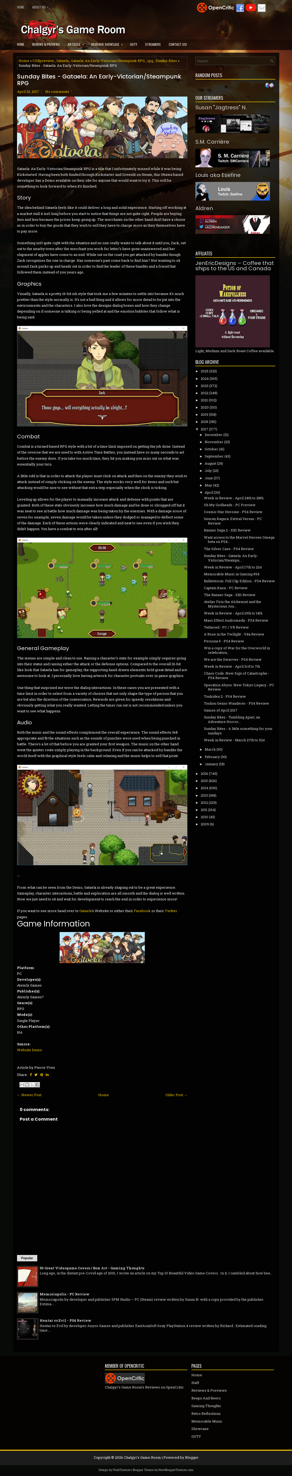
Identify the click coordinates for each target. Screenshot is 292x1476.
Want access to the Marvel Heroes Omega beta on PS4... (239, 539)
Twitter (171, 910)
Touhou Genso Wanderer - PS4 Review (236, 703)
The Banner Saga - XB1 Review (230, 594)
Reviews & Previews (46, 44)
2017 (204, 429)
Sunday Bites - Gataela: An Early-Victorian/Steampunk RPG (99, 79)
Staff (195, 1382)
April (209, 492)
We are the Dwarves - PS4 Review (233, 659)
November (214, 441)
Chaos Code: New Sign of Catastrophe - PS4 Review (236, 675)
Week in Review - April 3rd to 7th (232, 666)
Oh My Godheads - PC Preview (230, 504)
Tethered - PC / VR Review (226, 627)
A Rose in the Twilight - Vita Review (234, 634)
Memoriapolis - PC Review (64, 1294)
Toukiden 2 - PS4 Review (225, 696)
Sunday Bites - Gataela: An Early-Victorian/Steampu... (231, 558)
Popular (27, 1258)
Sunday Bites (166, 60)
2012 (204, 802)
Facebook (142, 910)
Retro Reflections (206, 1413)
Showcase (200, 1428)
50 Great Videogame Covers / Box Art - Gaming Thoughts (92, 1268)
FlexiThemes (121, 1470)
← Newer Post (29, 1094)
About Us (41, 6)
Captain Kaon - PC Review (226, 587)
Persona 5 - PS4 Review (224, 641)
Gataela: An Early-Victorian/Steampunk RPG (108, 60)
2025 (204, 371)
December (214, 434)
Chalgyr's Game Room (142, 1457)
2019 (204, 414)
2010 (204, 816)
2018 (204, 421)
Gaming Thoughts (206, 1405)
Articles (77, 43)
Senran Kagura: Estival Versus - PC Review (233, 521)
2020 (205, 407)
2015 (204, 780)
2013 (204, 795)
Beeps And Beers (206, 1398)
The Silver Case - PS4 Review (229, 548)
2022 (204, 392)
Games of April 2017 (220, 710)
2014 (204, 787)
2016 (204, 773)
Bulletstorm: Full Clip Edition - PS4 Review (239, 581)
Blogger (192, 1457)
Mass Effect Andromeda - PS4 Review (236, 620)
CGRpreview (43, 60)
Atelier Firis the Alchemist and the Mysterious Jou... (232, 604)
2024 (205, 378)
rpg (150, 60)
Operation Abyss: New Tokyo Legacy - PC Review (239, 687)
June (209, 478)
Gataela (62, 60)
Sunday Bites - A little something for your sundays (238, 730)
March (210, 749)
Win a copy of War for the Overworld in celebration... (237, 650)
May (208, 485)
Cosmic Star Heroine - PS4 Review (233, 511)
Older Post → (176, 1094)
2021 (204, 400)
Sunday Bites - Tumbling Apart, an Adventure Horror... (232, 719)
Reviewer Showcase (108, 43)
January (211, 764)
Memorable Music (206, 1421)
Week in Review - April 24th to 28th (234, 498)
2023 (204, 385)
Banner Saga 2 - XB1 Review (227, 530)
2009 (205, 824)
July (208, 470)
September (214, 456)
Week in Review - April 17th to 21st (233, 567)
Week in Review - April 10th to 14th (233, 613)
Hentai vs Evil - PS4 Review (65, 1320)
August (210, 463)
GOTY (133, 44)
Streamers (153, 44)
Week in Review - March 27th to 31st (234, 740)
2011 (204, 809)
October (211, 449)
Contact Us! (178, 44)
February (212, 756)
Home (20, 7)
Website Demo (29, 1049)
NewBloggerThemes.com (176, 1470)
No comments (57, 91)
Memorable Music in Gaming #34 (232, 574)
